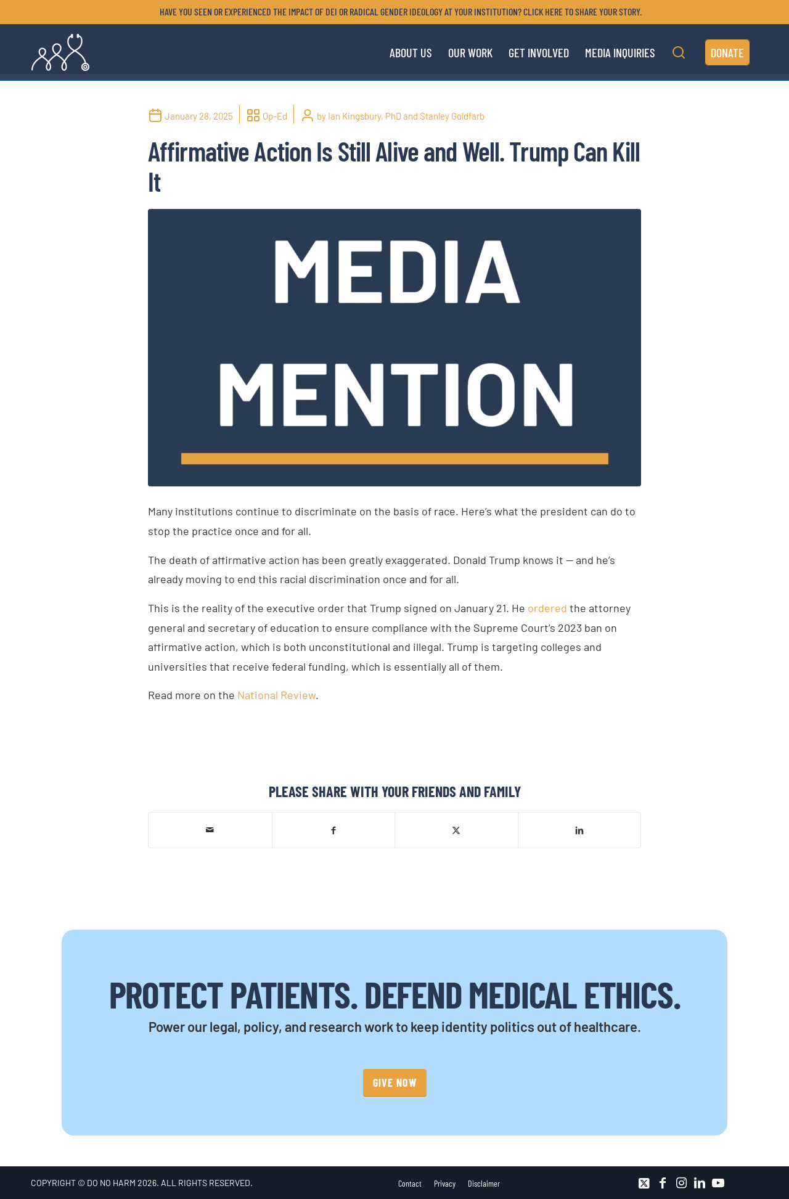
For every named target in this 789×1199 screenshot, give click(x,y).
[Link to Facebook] (662, 1183)
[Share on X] (456, 829)
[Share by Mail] (210, 829)
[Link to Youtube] (718, 1183)
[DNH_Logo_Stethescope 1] (60, 52)
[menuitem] (397, 11)
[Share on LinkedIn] (579, 829)
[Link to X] (644, 1183)
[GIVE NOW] (395, 1083)
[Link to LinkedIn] (699, 1183)
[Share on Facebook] (333, 829)
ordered (547, 608)
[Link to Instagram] (681, 1183)
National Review (276, 695)
